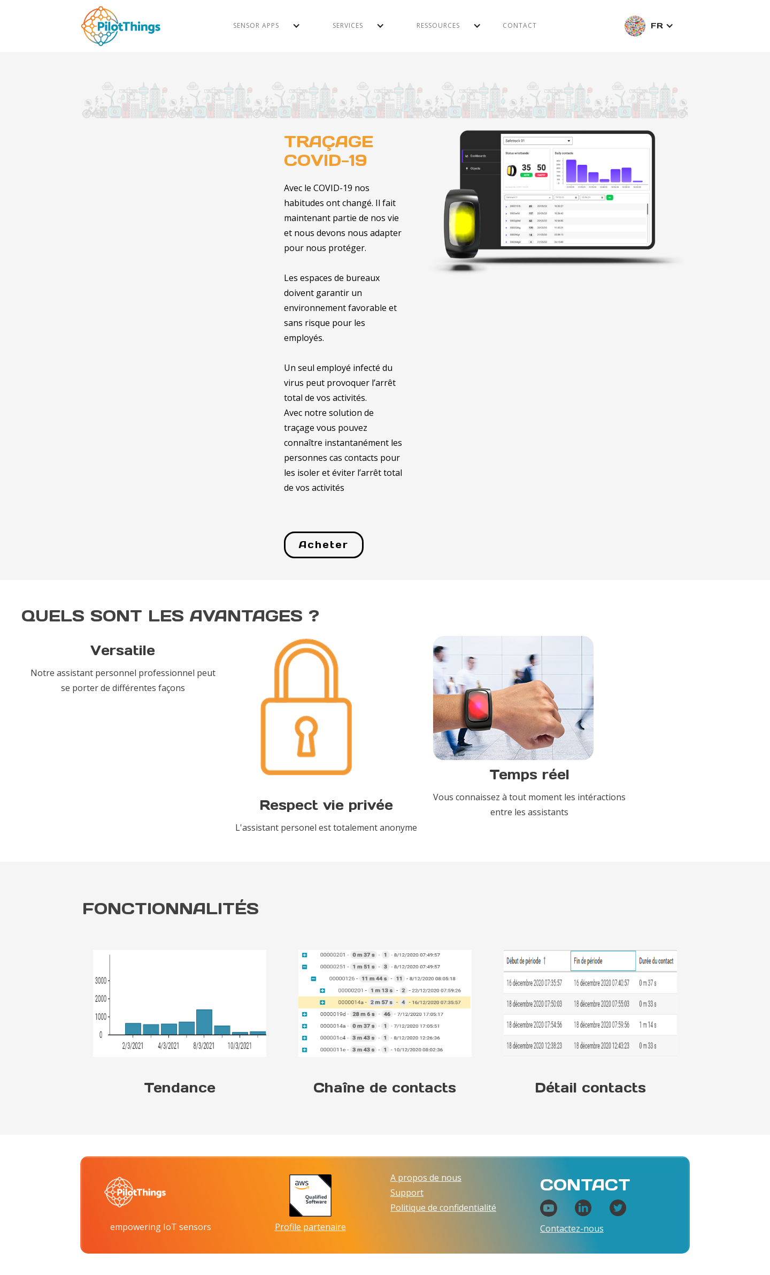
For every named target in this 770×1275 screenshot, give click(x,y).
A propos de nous (425, 1177)
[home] (120, 26)
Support (407, 1192)
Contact (520, 25)
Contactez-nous (572, 1228)
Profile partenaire (310, 1227)
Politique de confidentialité (443, 1207)
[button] (266, 26)
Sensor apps (256, 25)
